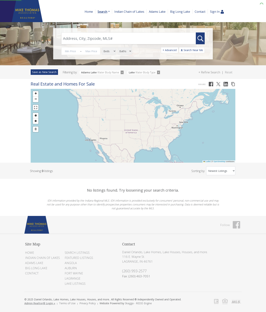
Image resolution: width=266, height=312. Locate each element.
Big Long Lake (180, 12)
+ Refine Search (209, 72)
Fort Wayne (74, 273)
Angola (71, 263)
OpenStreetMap (219, 161)
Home (89, 12)
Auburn (71, 268)
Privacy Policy (87, 303)
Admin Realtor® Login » (39, 303)
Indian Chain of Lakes (129, 12)
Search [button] (102, 12)
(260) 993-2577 (134, 270)
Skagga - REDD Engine (138, 303)
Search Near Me (192, 50)
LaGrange (72, 278)
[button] (35, 94)
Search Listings (77, 253)
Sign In (217, 12)
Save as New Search (44, 72)
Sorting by (198, 171)
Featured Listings (79, 258)
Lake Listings (75, 284)
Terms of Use (67, 303)
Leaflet (207, 161)
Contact (200, 12)
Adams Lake (157, 12)
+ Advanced (170, 50)
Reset (228, 72)
